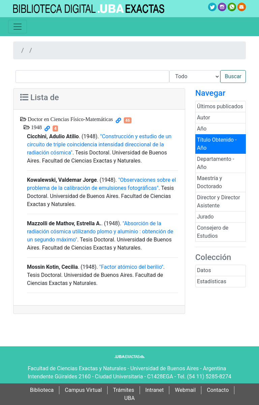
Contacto (218, 390)
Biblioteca (42, 390)
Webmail (185, 390)
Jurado (205, 216)
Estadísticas (211, 281)
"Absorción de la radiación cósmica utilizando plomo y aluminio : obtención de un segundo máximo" (100, 231)
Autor (203, 117)
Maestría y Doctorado (209, 182)
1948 (36, 127)
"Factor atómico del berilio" (131, 267)
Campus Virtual (83, 390)
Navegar (210, 93)
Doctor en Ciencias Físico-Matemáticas (69, 119)
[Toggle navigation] (17, 26)
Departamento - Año (215, 163)
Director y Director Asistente (218, 201)
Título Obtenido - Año (217, 144)
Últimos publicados (220, 106)
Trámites (123, 390)
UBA (129, 398)
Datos (204, 270)
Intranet (154, 390)
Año (201, 128)
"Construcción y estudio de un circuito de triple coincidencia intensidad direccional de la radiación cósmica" (99, 144)
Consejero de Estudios (212, 232)
